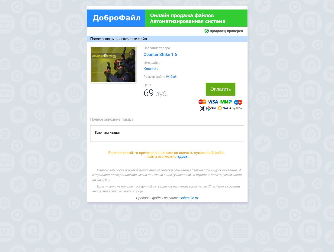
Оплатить (220, 89)
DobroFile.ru (189, 198)
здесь (182, 156)
